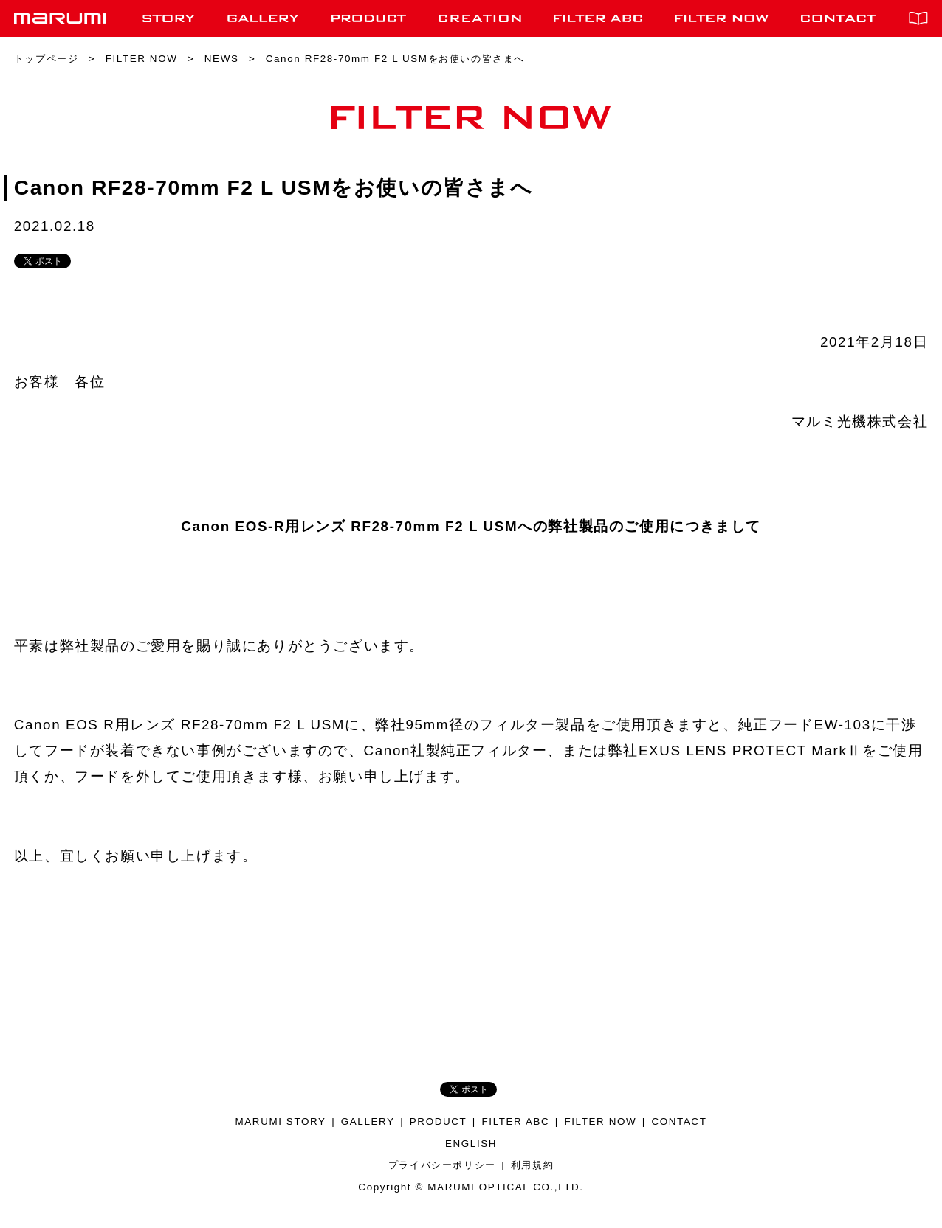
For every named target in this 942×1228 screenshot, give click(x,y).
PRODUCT (438, 1121)
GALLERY (368, 1121)
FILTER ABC (516, 1121)
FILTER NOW (600, 1121)
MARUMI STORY (281, 1121)
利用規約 (532, 1164)
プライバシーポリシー (442, 1164)
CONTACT (678, 1121)
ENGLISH (471, 1143)
